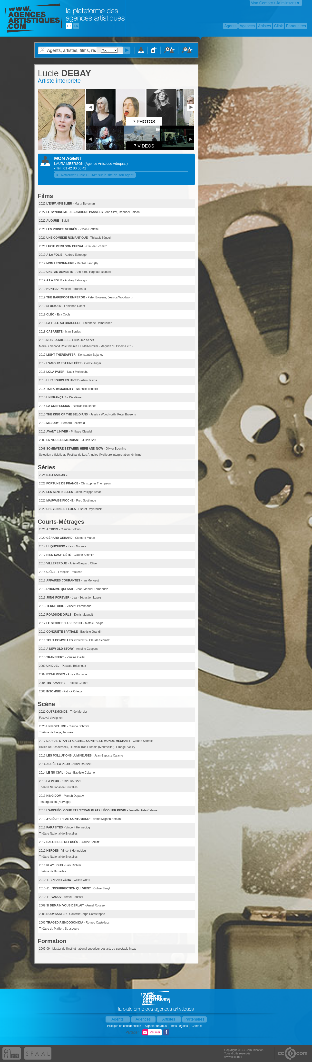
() (105, 164)
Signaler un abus (156, 1026)
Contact (197, 1026)
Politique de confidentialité (124, 1026)
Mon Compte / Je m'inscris (273, 3)
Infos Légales (179, 1026)
